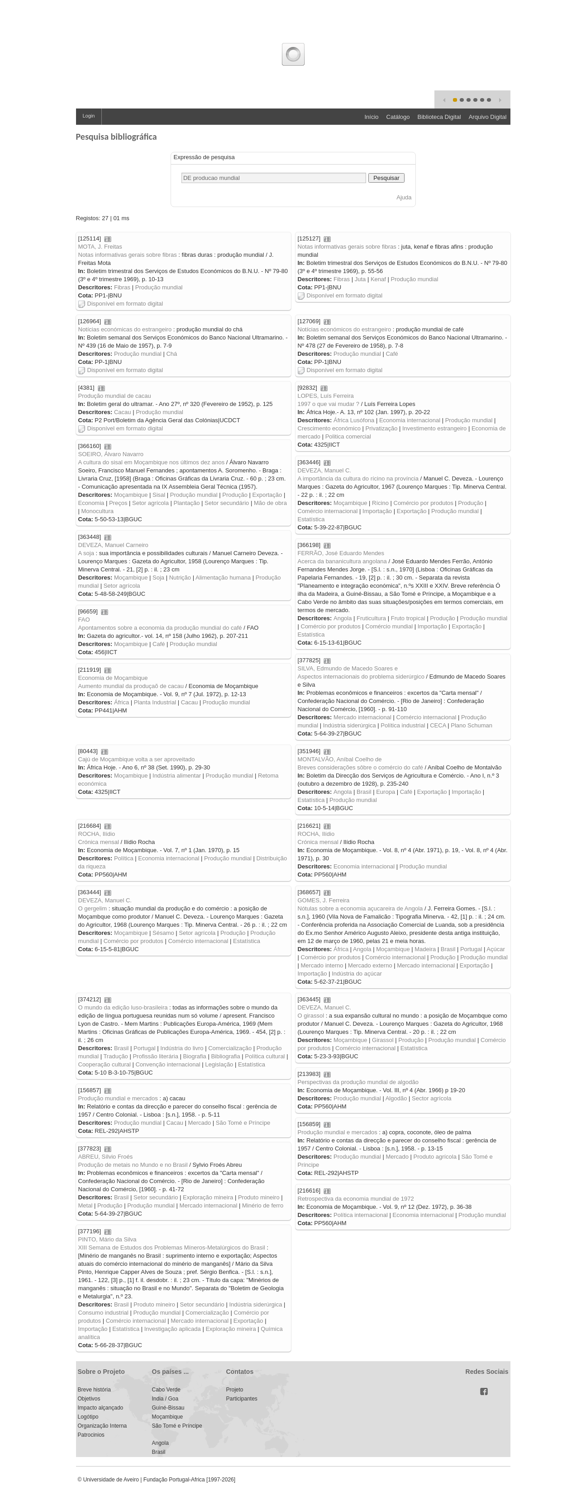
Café (392, 353)
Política (123, 858)
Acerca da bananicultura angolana (342, 561)
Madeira (425, 949)
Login (89, 115)
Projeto (234, 1390)
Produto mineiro (259, 1197)
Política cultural (265, 1056)
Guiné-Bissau (168, 1408)
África (121, 702)
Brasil (364, 791)
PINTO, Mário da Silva (107, 1239)
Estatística (311, 519)
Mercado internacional (362, 717)
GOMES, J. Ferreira (324, 900)
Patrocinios (91, 1435)
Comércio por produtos (423, 503)
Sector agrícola (431, 1098)
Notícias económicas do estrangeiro (125, 329)
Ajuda (403, 197)
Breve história (94, 1390)
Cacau (122, 412)
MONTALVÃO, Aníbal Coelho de (340, 759)
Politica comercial (348, 436)
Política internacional (360, 1215)
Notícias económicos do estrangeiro (344, 329)
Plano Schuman (471, 725)
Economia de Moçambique (113, 677)
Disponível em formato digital (120, 303)
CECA (438, 725)
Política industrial (403, 725)
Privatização (382, 428)
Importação (377, 511)
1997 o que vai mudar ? (329, 404)
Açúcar (495, 949)
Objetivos (89, 1399)
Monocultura (97, 511)
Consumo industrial (103, 1312)
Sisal (158, 494)
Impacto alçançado (101, 1408)
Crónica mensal (318, 842)
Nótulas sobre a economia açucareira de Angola (360, 908)
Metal (85, 1205)
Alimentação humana (223, 577)
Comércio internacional (328, 511)
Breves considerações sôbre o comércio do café (360, 767)
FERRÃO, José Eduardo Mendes (341, 553)
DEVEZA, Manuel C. (325, 470)
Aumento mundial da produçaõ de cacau (131, 686)
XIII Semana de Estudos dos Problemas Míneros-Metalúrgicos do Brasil (171, 1247)
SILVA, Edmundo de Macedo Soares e (348, 668)
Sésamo (163, 932)
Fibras (122, 287)
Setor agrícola (150, 503)
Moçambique (131, 494)
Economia (91, 503)
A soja (86, 553)
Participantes (241, 1399)
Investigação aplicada (172, 1328)
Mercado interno (322, 965)
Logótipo (88, 1417)
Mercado (199, 1122)
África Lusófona (353, 420)
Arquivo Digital (488, 116)
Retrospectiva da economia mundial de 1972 (356, 1198)
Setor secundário (227, 503)
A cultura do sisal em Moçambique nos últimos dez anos (151, 462)
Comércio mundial (389, 626)
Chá (171, 353)
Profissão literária (155, 1056)
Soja (158, 577)
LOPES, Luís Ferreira (326, 395)
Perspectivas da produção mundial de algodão (358, 1082)
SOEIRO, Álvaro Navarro (111, 454)
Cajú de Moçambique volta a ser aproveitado (136, 759)
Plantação (187, 503)
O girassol (311, 1015)
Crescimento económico (329, 428)
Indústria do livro (181, 1048)
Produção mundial (159, 287)
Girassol (383, 1040)
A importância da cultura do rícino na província (358, 478)
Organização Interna (102, 1426)
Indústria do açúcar (357, 973)
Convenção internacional (167, 1064)
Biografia (194, 1056)
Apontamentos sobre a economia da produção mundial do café (160, 627)
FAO (84, 619)
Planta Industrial (155, 702)
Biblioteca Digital (439, 116)
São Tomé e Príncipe (243, 1122)
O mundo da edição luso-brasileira (123, 1007)
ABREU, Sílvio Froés (105, 1156)
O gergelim (92, 908)
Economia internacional (409, 420)
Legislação (219, 1064)
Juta (360, 279)
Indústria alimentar (176, 775)
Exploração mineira (208, 1197)
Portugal (471, 949)
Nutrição (180, 577)
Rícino (380, 503)
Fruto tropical (408, 618)
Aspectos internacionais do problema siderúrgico (361, 676)
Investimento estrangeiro (434, 428)
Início (371, 116)
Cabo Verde (166, 1390)
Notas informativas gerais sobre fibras (127, 254)
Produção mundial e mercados (118, 1098)
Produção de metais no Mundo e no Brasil (133, 1164)
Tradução (115, 1056)
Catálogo (398, 116)
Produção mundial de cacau (114, 395)
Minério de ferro (262, 1205)
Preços (118, 503)
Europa (385, 791)
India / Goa (165, 1399)
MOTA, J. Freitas (100, 246)
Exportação (267, 494)
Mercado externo (370, 965)
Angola (342, 618)
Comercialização (230, 1048)
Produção (235, 494)
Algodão (396, 1098)
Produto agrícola (435, 1156)
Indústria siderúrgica (349, 725)
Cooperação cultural (104, 1064)
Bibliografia (225, 1056)
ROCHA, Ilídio (316, 833)
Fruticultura (371, 618)
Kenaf (378, 279)
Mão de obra (270, 503)
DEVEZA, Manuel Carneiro (113, 545)
